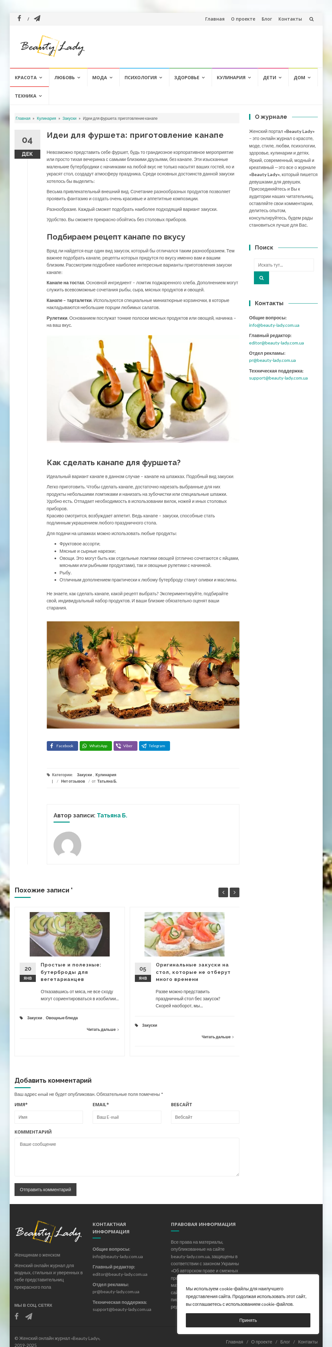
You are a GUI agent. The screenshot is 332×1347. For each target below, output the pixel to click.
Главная (215, 19)
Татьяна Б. (107, 781)
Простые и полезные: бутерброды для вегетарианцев (71, 972)
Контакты (290, 19)
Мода (99, 77)
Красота (26, 77)
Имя (21, 1104)
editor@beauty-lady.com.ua (276, 342)
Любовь (64, 77)
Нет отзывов (73, 781)
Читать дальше (103, 1029)
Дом (299, 77)
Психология (141, 77)
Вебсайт (181, 1104)
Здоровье (186, 77)
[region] (248, 1304)
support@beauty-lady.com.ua (278, 378)
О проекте (243, 19)
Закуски (69, 118)
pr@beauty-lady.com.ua (272, 360)
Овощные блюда (62, 1017)
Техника (25, 96)
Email (101, 1104)
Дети (269, 77)
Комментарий (33, 1132)
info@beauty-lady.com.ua (274, 325)
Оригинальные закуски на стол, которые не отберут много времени (193, 972)
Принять (248, 1320)
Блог (267, 19)
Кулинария (231, 77)
